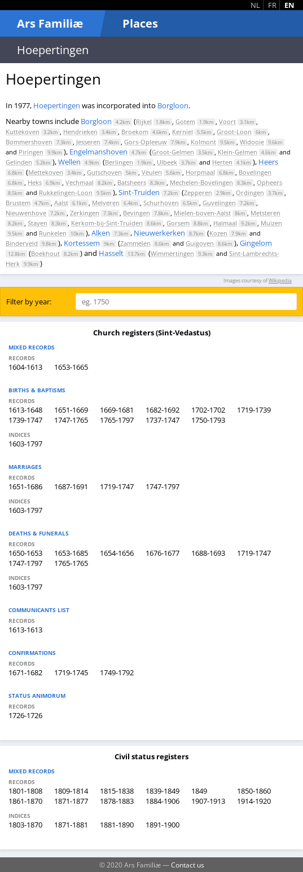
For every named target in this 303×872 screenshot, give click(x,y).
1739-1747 (25, 420)
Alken (100, 233)
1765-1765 (71, 563)
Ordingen (250, 192)
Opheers (269, 182)
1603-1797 (25, 444)
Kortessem (82, 243)
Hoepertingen (56, 105)
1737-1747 (162, 420)
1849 (199, 791)
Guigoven (200, 243)
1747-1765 (71, 420)
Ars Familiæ (50, 23)
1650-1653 (25, 553)
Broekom (134, 131)
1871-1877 (71, 801)
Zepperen (198, 192)
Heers (268, 162)
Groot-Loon (234, 131)
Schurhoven (161, 202)
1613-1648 (25, 410)
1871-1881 (71, 825)
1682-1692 (162, 410)
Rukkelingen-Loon (66, 192)
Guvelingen (219, 202)
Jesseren (88, 142)
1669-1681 (117, 410)
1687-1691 (71, 486)
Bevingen (136, 213)
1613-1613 (25, 630)
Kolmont (203, 142)
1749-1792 (117, 672)
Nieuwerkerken (159, 233)
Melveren (106, 202)
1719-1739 (254, 410)
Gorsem (178, 223)
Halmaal (225, 223)
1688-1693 (208, 553)
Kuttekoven (22, 131)
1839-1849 (162, 791)
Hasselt (111, 253)
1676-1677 (162, 553)
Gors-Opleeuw (145, 142)
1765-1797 (117, 420)
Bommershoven (29, 142)
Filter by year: (28, 301)
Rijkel (144, 121)
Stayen (37, 223)
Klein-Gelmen (237, 152)
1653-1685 (71, 553)
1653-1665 (71, 367)
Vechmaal (79, 182)
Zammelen (135, 243)
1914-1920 (254, 801)
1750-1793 (208, 420)
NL (255, 5)
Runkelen (53, 233)
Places (140, 23)
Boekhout (45, 253)
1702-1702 (208, 410)
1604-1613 (25, 367)
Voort (227, 121)
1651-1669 (71, 410)
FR (272, 5)
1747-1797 (162, 486)
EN (289, 5)
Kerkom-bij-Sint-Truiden (107, 223)
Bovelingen (255, 172)
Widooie (252, 142)
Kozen (218, 233)
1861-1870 (25, 801)
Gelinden (19, 162)
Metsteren (265, 213)
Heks (35, 182)
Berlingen (119, 162)
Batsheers (131, 182)
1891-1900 (162, 825)
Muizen (271, 223)
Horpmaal (200, 172)
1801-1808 (25, 791)
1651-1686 (25, 486)
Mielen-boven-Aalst (202, 213)
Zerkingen (84, 213)
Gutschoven (104, 172)
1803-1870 (25, 825)
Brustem (18, 202)
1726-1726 (25, 715)
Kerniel (182, 131)
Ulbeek (167, 162)
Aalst (61, 202)
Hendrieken (80, 131)
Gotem (185, 121)
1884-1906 (162, 801)
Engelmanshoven (98, 152)
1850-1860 (254, 791)
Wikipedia (280, 280)
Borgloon (172, 105)
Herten (222, 162)
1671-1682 (25, 672)
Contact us (187, 864)
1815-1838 (117, 791)
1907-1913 (208, 801)
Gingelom (256, 243)
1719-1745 (71, 672)
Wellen (69, 162)
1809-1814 (71, 791)
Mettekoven (45, 172)
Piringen (31, 152)
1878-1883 (117, 801)
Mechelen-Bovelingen (201, 182)
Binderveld (22, 243)
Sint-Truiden (139, 192)
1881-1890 (117, 825)
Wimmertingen (172, 253)
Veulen (152, 172)
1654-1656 (117, 553)
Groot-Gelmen (173, 152)
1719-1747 (117, 486)
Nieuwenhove (26, 213)
